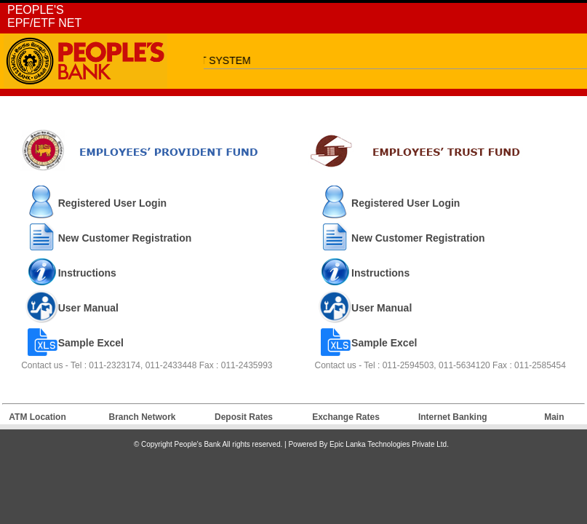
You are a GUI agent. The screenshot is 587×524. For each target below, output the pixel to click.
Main (554, 417)
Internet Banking (452, 417)
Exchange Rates (346, 417)
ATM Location (37, 417)
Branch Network (142, 417)
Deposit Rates (244, 417)
